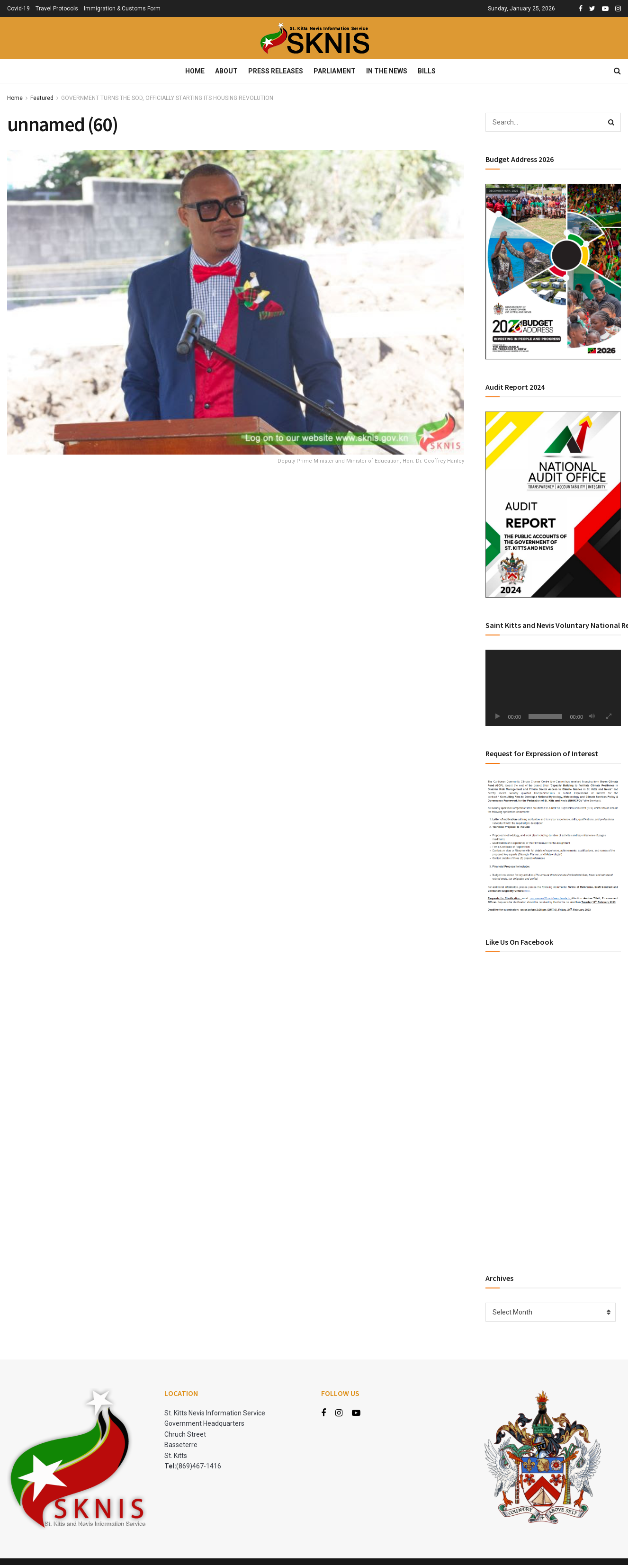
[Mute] (592, 716)
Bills (427, 71)
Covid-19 (18, 8)
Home (195, 71)
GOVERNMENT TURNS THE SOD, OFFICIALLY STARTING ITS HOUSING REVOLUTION (167, 98)
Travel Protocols (57, 8)
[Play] (497, 716)
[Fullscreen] (608, 716)
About (226, 71)
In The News (386, 71)
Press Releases (275, 71)
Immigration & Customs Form (122, 8)
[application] (553, 688)
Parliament (335, 71)
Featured (42, 98)
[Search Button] (611, 122)
